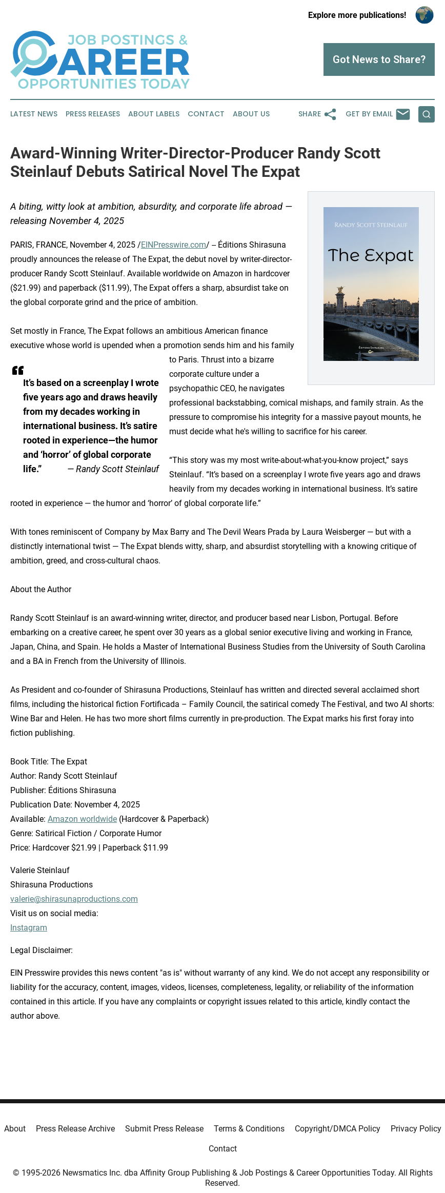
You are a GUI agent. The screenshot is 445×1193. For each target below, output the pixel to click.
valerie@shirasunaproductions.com (74, 899)
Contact (206, 114)
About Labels (153, 114)
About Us (251, 114)
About (15, 1129)
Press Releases (93, 114)
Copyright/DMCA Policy (337, 1129)
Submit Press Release (164, 1129)
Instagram (28, 928)
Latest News (33, 114)
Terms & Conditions (249, 1129)
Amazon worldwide (82, 819)
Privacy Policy (416, 1129)
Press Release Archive (75, 1129)
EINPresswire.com (173, 245)
